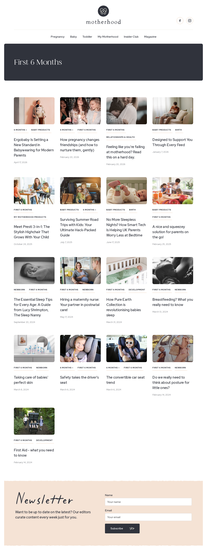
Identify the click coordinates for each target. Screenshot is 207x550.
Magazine (150, 36)
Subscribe (117, 528)
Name (109, 495)
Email (108, 510)
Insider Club (131, 36)
